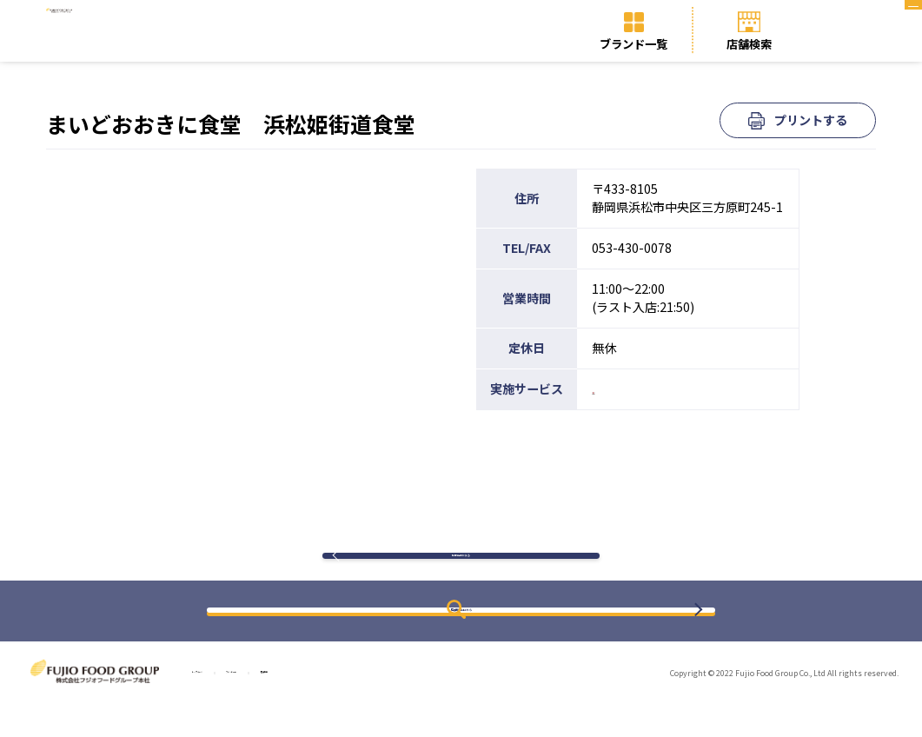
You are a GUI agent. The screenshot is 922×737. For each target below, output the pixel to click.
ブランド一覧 (633, 44)
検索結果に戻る (460, 572)
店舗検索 (749, 44)
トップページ (223, 707)
